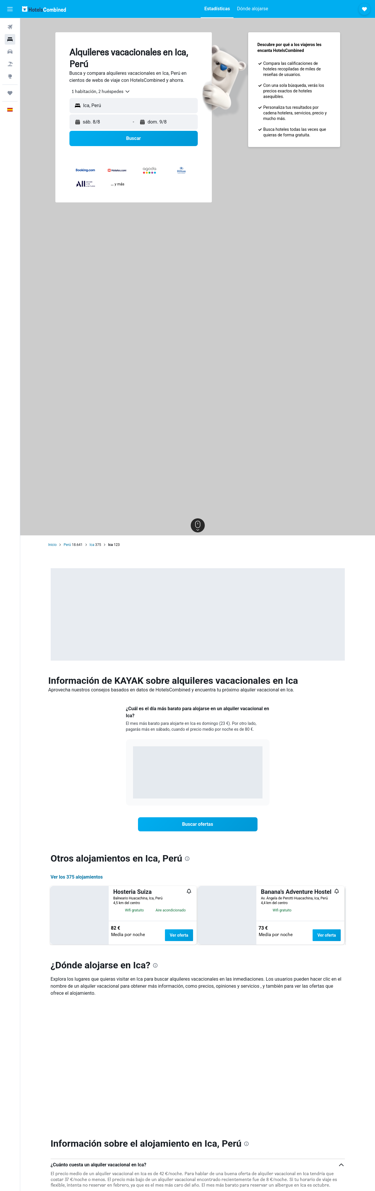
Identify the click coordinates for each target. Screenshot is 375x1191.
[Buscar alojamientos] (10, 39)
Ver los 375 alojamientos (77, 877)
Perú (67, 545)
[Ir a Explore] (10, 76)
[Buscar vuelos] (10, 27)
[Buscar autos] (10, 51)
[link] (198, 824)
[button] (10, 9)
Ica (92, 545)
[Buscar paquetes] (10, 64)
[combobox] (98, 91)
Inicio (52, 545)
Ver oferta (179, 935)
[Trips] (10, 93)
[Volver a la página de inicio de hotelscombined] (44, 9)
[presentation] (187, 858)
